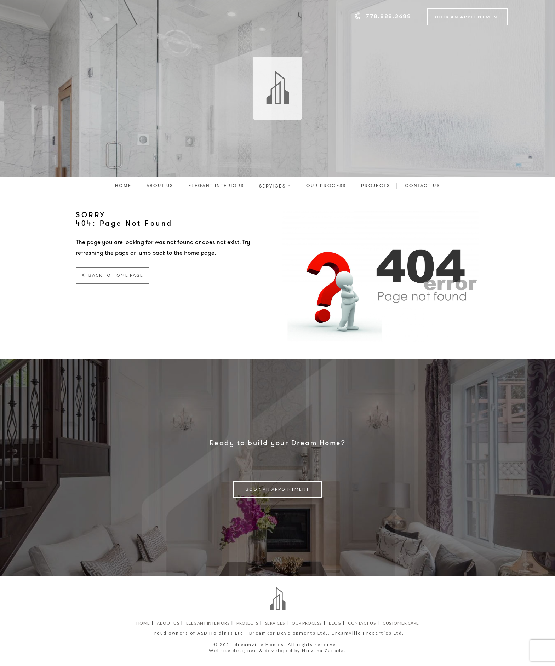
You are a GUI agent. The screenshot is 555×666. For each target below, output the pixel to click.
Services (272, 186)
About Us (160, 185)
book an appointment (277, 489)
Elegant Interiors (216, 185)
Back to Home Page (112, 275)
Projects (375, 185)
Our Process (326, 185)
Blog (335, 623)
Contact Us (422, 185)
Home (123, 185)
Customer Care (401, 623)
